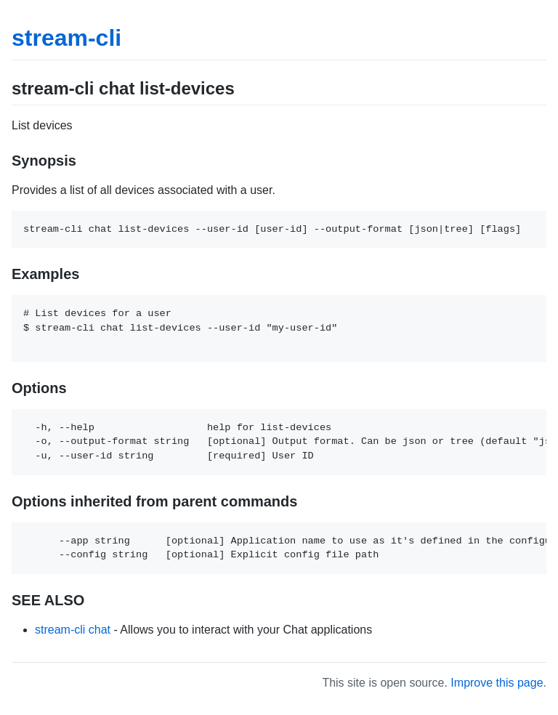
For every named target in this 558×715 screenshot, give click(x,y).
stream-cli (66, 38)
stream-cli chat (72, 629)
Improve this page (496, 682)
